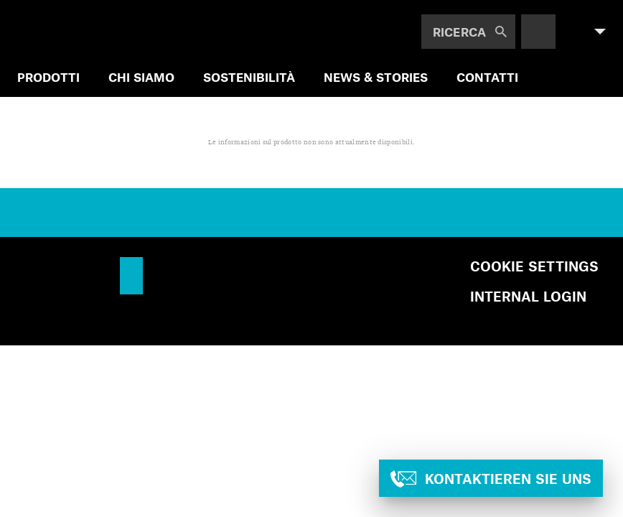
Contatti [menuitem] (487, 77)
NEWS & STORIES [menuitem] (376, 77)
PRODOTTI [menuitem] (48, 77)
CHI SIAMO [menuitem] (141, 77)
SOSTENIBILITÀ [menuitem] (249, 77)
